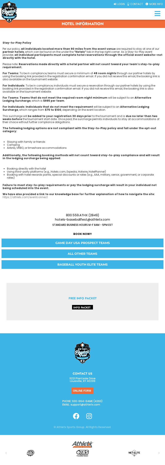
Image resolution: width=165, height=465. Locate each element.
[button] (6, 453)
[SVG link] (82, 444)
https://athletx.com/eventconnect (25, 197)
